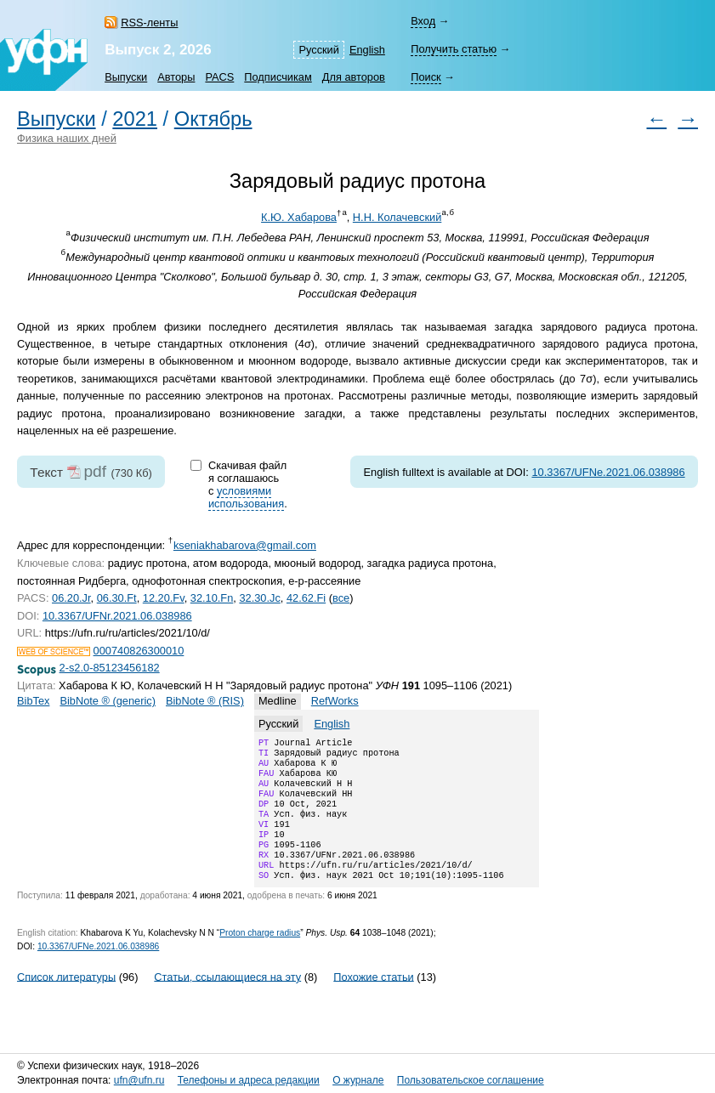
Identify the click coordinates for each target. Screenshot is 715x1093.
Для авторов (353, 77)
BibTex (33, 700)
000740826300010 (139, 650)
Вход (423, 20)
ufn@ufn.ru (139, 1080)
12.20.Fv (163, 598)
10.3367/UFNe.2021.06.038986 (607, 472)
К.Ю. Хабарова (299, 217)
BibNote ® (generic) (108, 700)
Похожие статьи (373, 1000)
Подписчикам (277, 77)
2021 (134, 119)
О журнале (357, 1080)
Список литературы (66, 1000)
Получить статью (454, 48)
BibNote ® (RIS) (205, 700)
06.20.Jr (71, 598)
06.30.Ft (117, 598)
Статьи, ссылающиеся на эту (227, 1000)
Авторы (176, 77)
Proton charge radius (259, 956)
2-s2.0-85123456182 (110, 667)
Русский (318, 49)
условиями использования (246, 497)
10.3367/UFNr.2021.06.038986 (117, 615)
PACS (219, 77)
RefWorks (335, 700)
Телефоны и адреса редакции (249, 1080)
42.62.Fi (306, 598)
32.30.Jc (259, 598)
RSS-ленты (149, 22)
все (340, 598)
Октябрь (213, 119)
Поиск (425, 77)
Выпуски (126, 77)
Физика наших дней (66, 138)
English (367, 49)
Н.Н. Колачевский (397, 217)
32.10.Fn (212, 598)
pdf (94, 471)
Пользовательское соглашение (470, 1080)
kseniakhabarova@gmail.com (244, 545)
